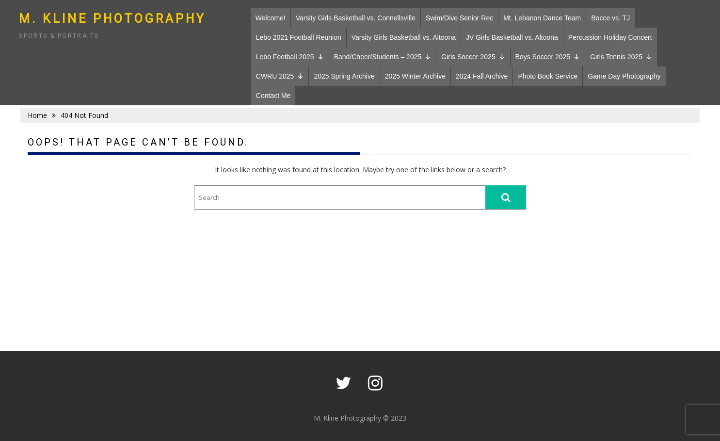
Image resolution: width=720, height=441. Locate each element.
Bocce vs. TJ (610, 18)
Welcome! (271, 18)
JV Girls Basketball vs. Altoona (512, 37)
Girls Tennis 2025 (621, 56)
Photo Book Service (547, 76)
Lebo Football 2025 (290, 56)
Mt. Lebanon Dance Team (542, 18)
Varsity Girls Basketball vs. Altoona (404, 37)
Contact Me (273, 95)
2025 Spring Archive (344, 76)
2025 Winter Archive (415, 76)
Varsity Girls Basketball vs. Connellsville (356, 18)
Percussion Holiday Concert (610, 37)
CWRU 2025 (280, 76)
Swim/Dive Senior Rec (459, 18)
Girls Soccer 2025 (473, 56)
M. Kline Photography (112, 19)
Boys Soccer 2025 (547, 56)
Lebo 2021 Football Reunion (298, 37)
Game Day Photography (624, 76)
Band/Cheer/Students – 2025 (383, 56)
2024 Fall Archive (482, 76)
